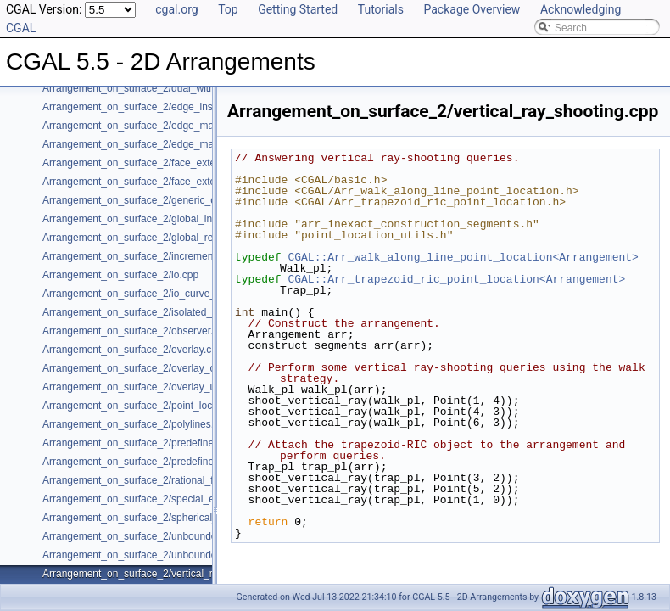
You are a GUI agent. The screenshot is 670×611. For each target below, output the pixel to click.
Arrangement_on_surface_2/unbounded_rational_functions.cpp (184, 555)
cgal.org (176, 9)
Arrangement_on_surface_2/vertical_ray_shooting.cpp (164, 574)
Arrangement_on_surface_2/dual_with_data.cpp (151, 88)
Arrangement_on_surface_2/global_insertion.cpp (152, 219)
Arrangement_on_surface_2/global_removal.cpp (151, 238)
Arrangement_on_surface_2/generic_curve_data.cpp (161, 200)
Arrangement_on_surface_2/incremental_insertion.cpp (165, 256)
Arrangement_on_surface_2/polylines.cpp (136, 424)
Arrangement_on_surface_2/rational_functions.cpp (156, 480)
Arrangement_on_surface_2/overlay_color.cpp (146, 368)
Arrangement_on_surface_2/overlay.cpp (132, 350)
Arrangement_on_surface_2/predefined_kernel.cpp (157, 443)
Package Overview (471, 9)
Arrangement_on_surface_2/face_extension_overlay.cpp (169, 182)
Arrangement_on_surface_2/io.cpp (120, 275)
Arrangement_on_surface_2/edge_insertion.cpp (150, 107)
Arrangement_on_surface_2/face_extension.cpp (151, 163)
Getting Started (298, 9)
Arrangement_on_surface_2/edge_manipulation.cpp (159, 126)
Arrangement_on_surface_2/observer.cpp (136, 331)
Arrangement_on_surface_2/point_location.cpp (148, 406)
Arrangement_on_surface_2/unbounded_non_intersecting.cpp (182, 536)
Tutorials (381, 9)
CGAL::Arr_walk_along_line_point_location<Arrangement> (463, 257)
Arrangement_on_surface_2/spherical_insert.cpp (152, 518)
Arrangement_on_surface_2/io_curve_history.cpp (153, 294)
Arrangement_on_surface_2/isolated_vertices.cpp (154, 312)
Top (228, 9)
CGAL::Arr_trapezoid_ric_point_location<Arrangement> (456, 279)
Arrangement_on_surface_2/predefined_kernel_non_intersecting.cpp (197, 462)
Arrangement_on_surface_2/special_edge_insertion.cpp (168, 499)
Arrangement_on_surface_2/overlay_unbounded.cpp (161, 387)
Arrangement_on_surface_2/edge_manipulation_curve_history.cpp (192, 144)
